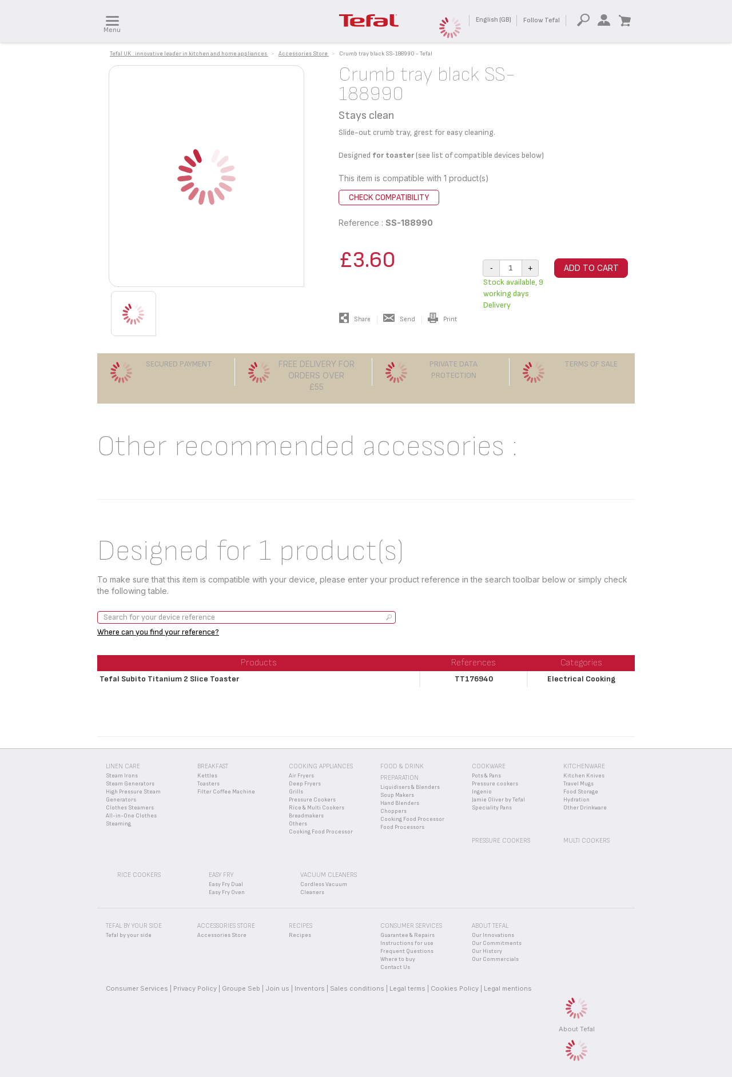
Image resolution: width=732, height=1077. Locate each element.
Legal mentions (508, 988)
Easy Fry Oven (227, 892)
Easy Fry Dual (226, 884)
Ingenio (482, 791)
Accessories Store (221, 935)
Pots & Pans (486, 775)
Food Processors (402, 827)
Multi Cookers (586, 840)
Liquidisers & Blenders (410, 787)
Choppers (393, 811)
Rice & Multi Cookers (316, 807)
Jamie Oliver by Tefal (498, 799)
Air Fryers (301, 775)
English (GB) (493, 19)
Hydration (576, 799)
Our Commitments (497, 943)
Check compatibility (389, 197)
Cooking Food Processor (321, 831)
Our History (487, 951)
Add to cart (591, 268)
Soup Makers (397, 795)
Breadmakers (306, 815)
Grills (296, 791)
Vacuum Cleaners (328, 875)
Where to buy (397, 959)
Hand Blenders (399, 803)
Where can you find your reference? (158, 632)
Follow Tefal (541, 20)
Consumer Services (137, 988)
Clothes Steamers (130, 807)
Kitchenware (584, 766)
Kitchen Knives (583, 775)
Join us (277, 988)
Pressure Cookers (312, 799)
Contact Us (395, 967)
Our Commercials (495, 959)
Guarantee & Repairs (407, 935)
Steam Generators (130, 783)
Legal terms (407, 988)
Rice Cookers (139, 875)
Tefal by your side (129, 935)
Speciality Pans (492, 807)
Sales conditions (357, 988)
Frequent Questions (406, 951)
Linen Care (123, 766)
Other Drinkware (585, 807)
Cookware (489, 766)
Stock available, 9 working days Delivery (513, 293)
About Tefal (577, 1029)
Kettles (207, 775)
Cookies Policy (455, 988)
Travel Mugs (578, 783)
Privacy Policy (195, 988)
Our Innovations (493, 935)
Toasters (208, 783)
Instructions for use (406, 943)
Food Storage (580, 791)
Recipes (300, 935)
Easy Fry (221, 875)
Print (442, 319)
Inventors (310, 988)
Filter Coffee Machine (226, 791)
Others (298, 823)
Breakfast (212, 766)
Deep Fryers (305, 783)
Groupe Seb (241, 988)
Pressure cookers (495, 783)
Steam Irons (122, 775)
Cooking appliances (321, 766)
